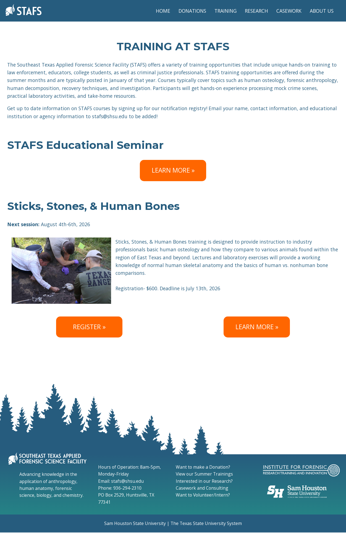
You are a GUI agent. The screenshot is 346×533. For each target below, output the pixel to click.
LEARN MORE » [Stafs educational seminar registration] (173, 170)
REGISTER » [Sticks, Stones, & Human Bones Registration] (89, 327)
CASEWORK (289, 10)
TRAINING (225, 10)
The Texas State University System (206, 523)
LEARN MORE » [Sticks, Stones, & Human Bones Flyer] (256, 327)
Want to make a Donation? (203, 467)
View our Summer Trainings (204, 474)
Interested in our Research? (204, 481)
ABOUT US (322, 10)
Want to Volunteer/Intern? (203, 495)
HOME (163, 10)
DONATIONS (192, 10)
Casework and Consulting (202, 488)
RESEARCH (256, 10)
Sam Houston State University (135, 523)
